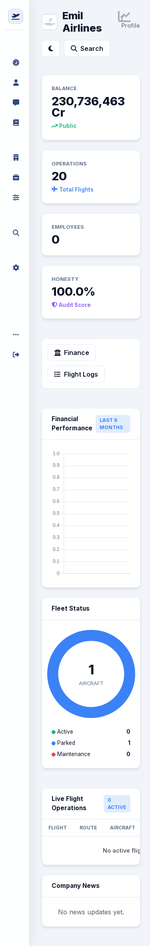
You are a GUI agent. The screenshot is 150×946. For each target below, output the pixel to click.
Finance (71, 353)
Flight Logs (76, 374)
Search (87, 48)
